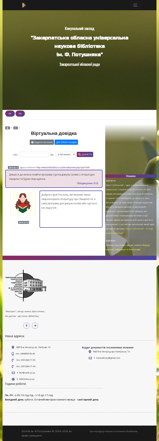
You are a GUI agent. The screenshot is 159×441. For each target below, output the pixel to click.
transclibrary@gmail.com (108, 358)
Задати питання (41, 142)
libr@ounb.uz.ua (27, 372)
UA (10, 113)
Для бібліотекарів (66, 142)
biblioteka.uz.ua (26, 379)
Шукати (85, 154)
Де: (52, 154)
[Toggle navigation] (135, 5)
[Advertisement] (130, 151)
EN (20, 113)
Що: (15, 154)
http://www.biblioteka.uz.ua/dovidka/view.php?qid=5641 (63, 167)
